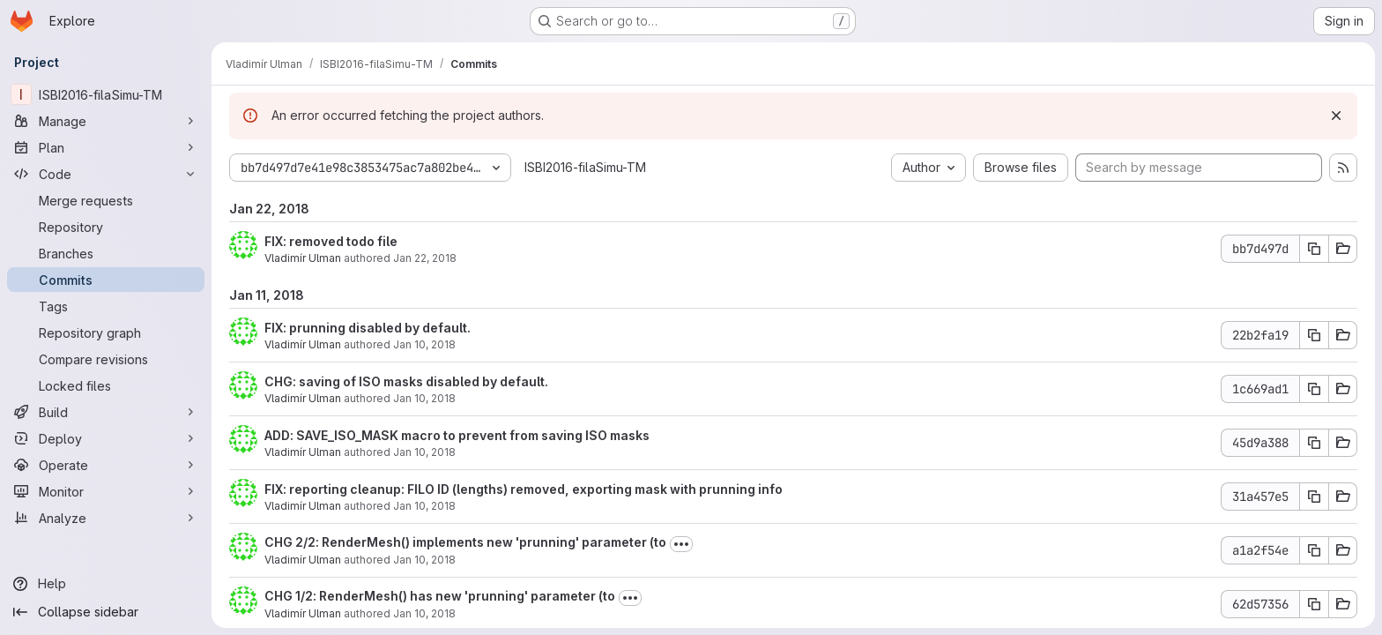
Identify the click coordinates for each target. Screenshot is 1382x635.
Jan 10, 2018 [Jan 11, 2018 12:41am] (424, 398)
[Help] (105, 584)
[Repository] (105, 226)
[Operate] (105, 464)
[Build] (105, 412)
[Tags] (105, 306)
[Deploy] (105, 438)
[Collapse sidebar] (105, 612)
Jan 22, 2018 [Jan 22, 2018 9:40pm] (425, 258)
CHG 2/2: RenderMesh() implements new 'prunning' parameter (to (465, 541)
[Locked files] (105, 385)
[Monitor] (105, 491)
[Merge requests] (105, 200)
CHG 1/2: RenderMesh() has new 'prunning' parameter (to (439, 595)
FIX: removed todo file (331, 241)
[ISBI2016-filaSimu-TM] (105, 94)
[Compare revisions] (105, 359)
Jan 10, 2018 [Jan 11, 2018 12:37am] (424, 452)
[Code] (105, 173)
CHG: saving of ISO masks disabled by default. (406, 381)
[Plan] (105, 147)
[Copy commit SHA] (1314, 249)
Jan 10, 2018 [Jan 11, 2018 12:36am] (424, 505)
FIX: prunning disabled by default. (367, 327)
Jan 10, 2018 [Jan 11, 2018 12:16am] (424, 559)
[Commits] (105, 279)
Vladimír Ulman (302, 258)
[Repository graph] (105, 332)
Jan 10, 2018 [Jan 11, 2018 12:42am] (424, 344)
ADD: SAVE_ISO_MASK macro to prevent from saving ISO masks (457, 435)
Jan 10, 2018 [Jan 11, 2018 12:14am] (424, 613)
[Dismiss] (1336, 115)
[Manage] (105, 120)
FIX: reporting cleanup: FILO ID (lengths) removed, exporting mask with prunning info (523, 489)
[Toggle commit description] (681, 544)
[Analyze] (105, 517)
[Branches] (105, 253)
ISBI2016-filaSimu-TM (585, 167)
